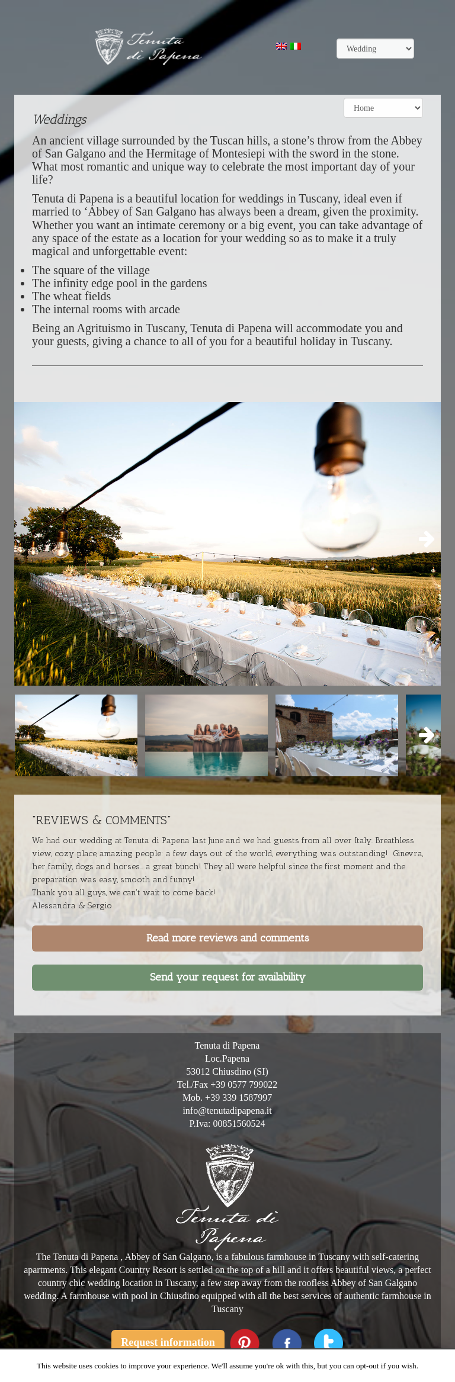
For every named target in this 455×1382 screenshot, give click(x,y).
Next (423, 539)
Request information (168, 1342)
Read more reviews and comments (227, 937)
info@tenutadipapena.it (226, 1110)
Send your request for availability (228, 977)
